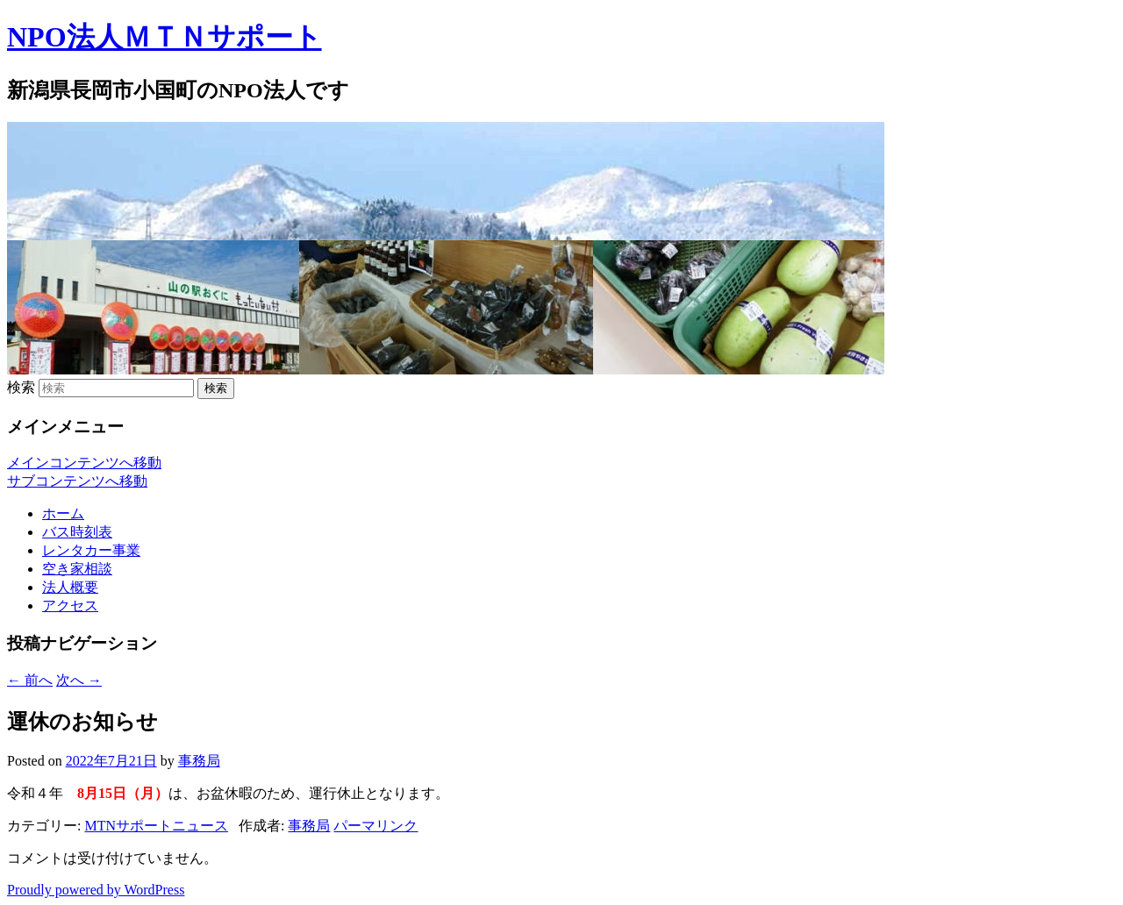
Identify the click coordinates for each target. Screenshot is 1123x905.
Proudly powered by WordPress (95, 889)
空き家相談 (77, 568)
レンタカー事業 (91, 550)
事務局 (199, 760)
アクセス (70, 605)
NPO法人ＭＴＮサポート (164, 37)
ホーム (63, 513)
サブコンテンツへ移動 (77, 481)
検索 (21, 387)
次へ (79, 680)
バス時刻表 (77, 531)
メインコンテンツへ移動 (84, 462)
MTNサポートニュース (156, 825)
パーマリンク (375, 825)
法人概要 (70, 587)
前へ (30, 680)
